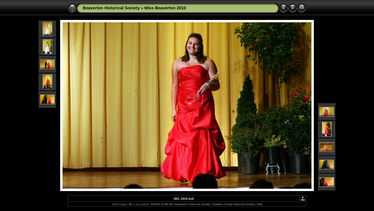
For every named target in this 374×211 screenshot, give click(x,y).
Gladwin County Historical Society (233, 204)
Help (260, 204)
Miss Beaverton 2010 (165, 8)
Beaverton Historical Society (111, 8)
